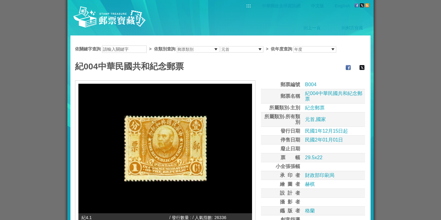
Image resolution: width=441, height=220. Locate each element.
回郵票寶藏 (352, 27)
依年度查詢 (281, 48)
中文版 (317, 5)
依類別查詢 (164, 48)
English (342, 5)
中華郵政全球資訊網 (281, 5)
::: (248, 5)
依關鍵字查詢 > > (205, 48)
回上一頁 (312, 27)
